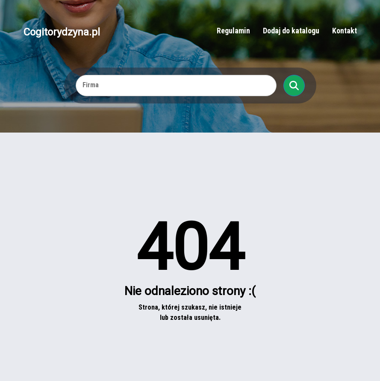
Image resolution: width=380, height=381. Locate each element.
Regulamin (233, 30)
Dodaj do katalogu (291, 30)
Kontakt (344, 30)
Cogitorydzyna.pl (62, 31)
